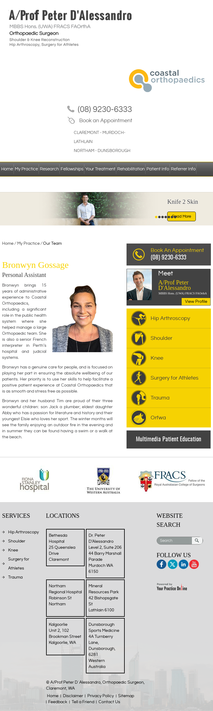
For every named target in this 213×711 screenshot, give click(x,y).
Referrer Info (183, 169)
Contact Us (109, 701)
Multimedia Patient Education (168, 439)
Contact (9, 184)
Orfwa (158, 418)
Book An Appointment (181, 254)
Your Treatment (100, 169)
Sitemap (126, 695)
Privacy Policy (100, 695)
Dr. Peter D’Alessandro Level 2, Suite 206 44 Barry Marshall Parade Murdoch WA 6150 (105, 553)
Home (7, 169)
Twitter (172, 563)
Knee (157, 358)
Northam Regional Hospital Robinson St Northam (65, 595)
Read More (181, 216)
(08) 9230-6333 (105, 109)
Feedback (57, 701)
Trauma (160, 398)
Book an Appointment (105, 120)
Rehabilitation (131, 169)
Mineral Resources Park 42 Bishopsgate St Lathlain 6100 (104, 598)
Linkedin (183, 563)
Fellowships (72, 169)
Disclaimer (73, 695)
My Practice (26, 169)
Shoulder (161, 338)
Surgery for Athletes (175, 378)
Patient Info (157, 169)
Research (49, 169)
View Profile (196, 302)
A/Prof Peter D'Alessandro (184, 281)
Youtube (193, 563)
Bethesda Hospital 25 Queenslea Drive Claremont (62, 547)
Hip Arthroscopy (170, 318)
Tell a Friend (83, 701)
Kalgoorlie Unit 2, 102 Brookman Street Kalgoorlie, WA (65, 634)
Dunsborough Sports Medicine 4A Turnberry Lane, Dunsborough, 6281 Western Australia (104, 646)
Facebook (162, 563)
